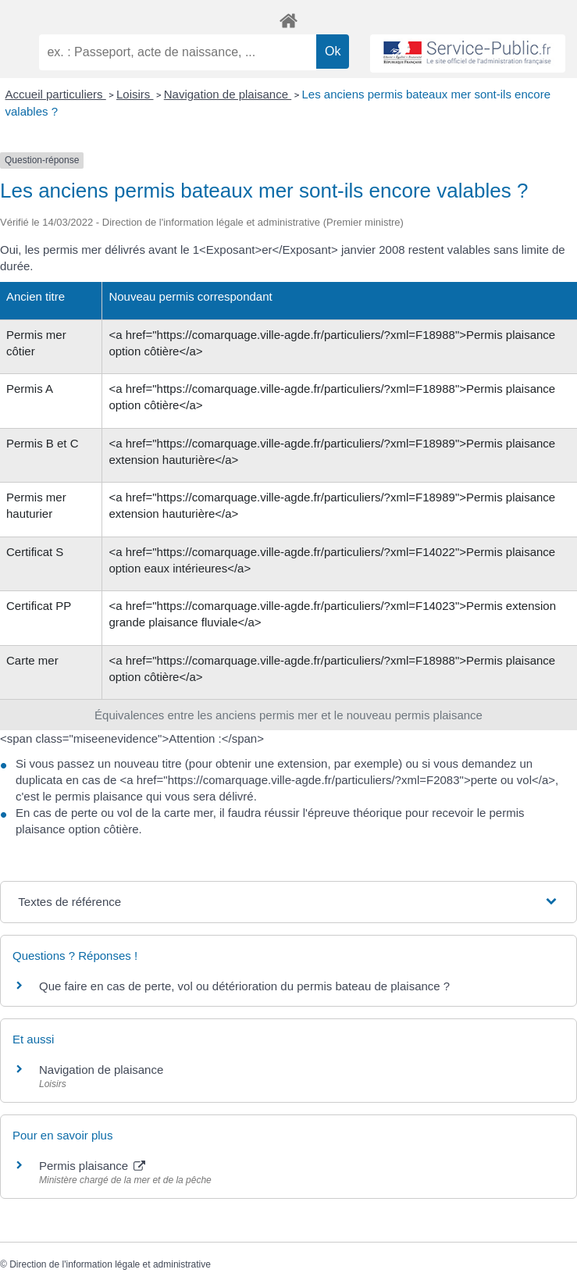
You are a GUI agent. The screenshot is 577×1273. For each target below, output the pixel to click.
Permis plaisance (92, 1165)
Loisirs (135, 94)
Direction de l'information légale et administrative (110, 1264)
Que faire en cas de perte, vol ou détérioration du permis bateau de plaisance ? (244, 986)
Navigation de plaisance (227, 94)
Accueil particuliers (55, 94)
